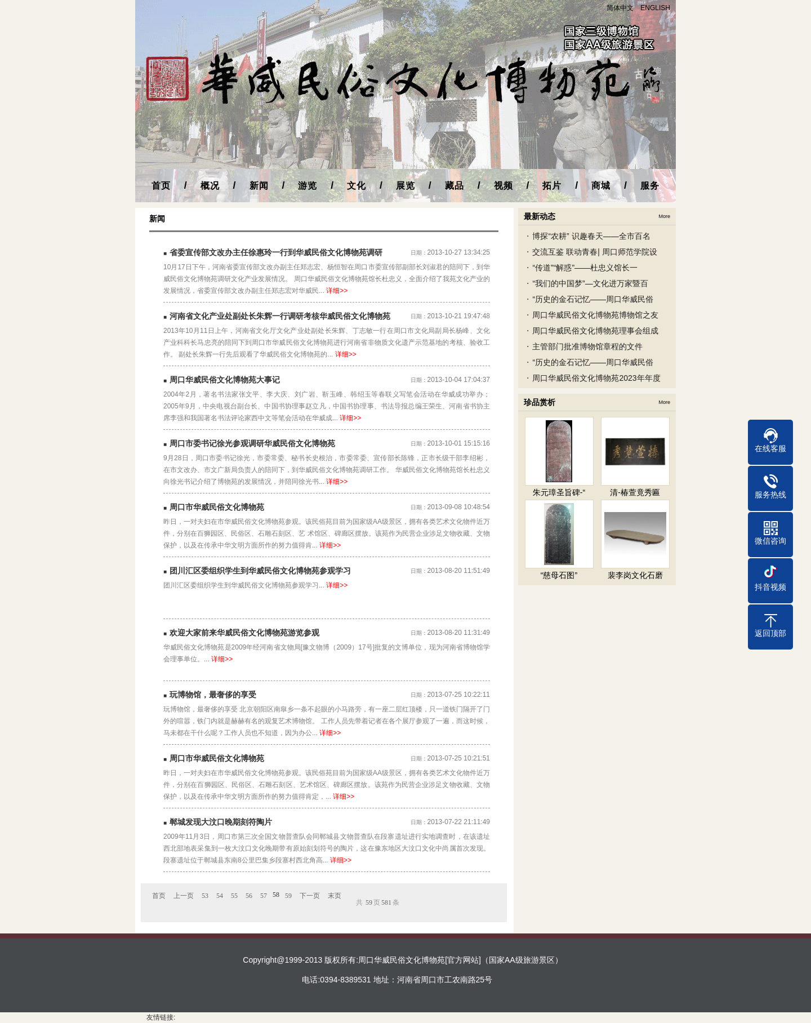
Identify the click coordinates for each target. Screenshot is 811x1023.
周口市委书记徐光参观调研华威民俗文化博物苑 (252, 443)
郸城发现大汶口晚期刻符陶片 (221, 821)
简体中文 (620, 8)
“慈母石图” (559, 575)
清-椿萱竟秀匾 (635, 492)
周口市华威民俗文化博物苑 (217, 506)
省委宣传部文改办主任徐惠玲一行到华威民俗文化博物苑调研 (276, 252)
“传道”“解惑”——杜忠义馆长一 (585, 267)
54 (219, 896)
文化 (356, 185)
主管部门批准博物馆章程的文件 (587, 346)
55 (234, 896)
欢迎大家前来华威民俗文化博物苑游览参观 (244, 632)
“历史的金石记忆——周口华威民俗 (592, 299)
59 (288, 896)
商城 (601, 185)
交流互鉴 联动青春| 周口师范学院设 (594, 251)
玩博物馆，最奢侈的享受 (213, 694)
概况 (210, 185)
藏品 (454, 185)
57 (263, 896)
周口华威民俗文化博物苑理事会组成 (595, 330)
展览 (405, 185)
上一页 (183, 896)
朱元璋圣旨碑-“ (559, 492)
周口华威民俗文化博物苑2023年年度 (596, 377)
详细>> (336, 291)
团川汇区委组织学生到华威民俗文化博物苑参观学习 (260, 570)
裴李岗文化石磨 (635, 575)
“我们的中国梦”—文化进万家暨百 (590, 283)
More (664, 216)
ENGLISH (655, 8)
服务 (650, 185)
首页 (161, 185)
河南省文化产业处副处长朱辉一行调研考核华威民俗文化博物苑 (280, 316)
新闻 (259, 185)
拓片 (552, 185)
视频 (503, 185)
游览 (307, 185)
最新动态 (539, 216)
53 (205, 896)
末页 (334, 896)
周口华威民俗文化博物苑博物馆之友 (595, 314)
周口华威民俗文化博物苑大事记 (225, 379)
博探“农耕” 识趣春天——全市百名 (591, 236)
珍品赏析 (539, 402)
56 (249, 896)
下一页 (310, 896)
